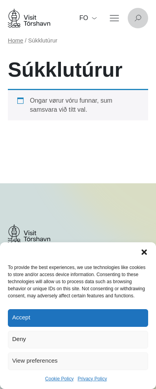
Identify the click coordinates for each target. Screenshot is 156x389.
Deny (19, 339)
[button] (144, 252)
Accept (21, 317)
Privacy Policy (92, 379)
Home (15, 40)
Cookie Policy (59, 379)
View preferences (35, 360)
